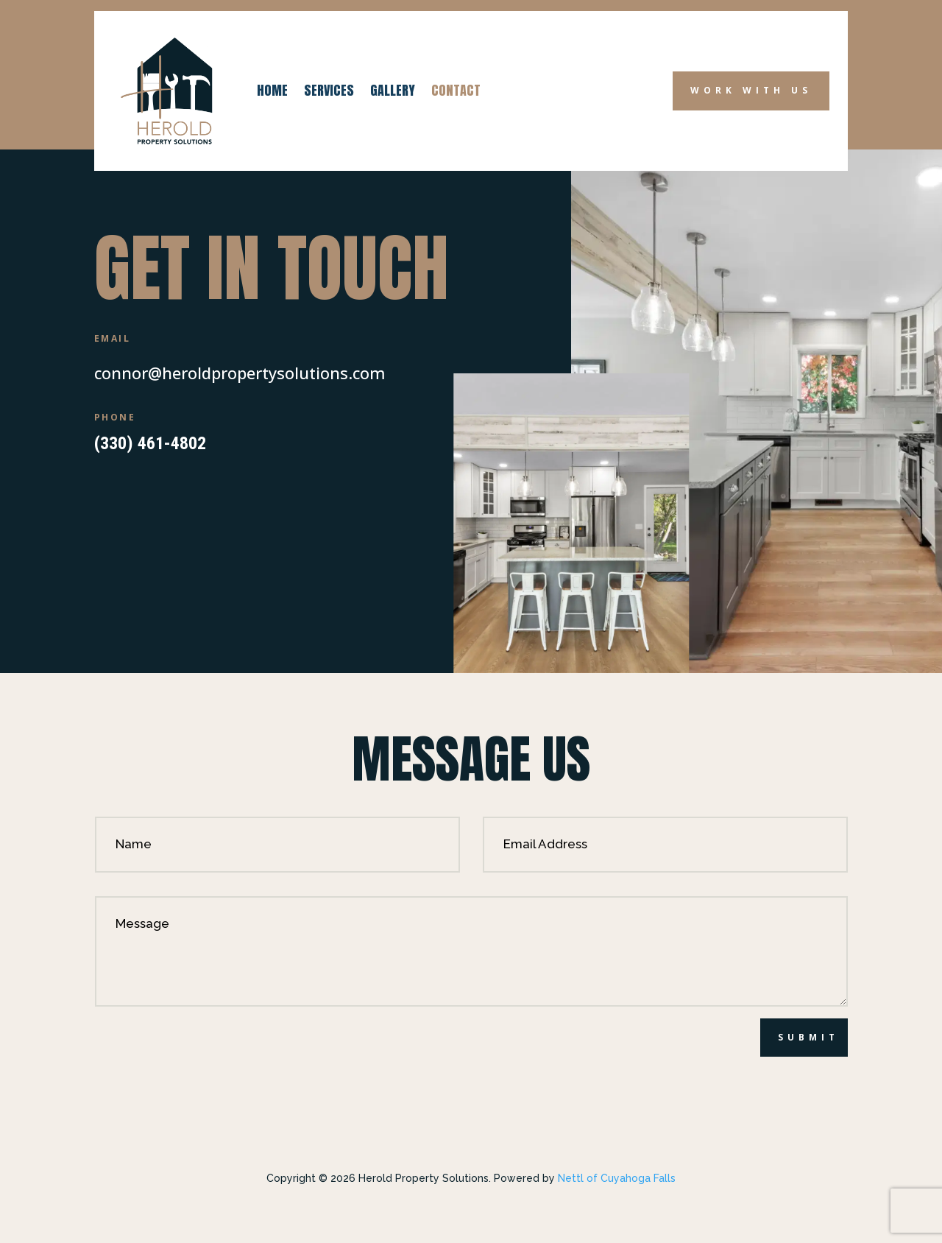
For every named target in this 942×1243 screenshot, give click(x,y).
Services (329, 90)
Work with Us (751, 90)
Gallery (392, 90)
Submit (808, 1037)
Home (272, 90)
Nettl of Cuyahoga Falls (617, 1178)
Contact (456, 90)
